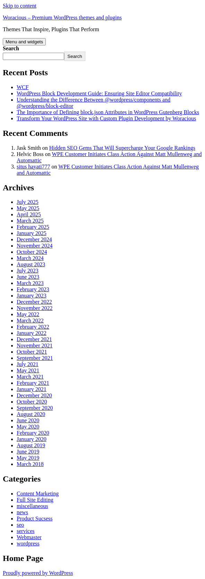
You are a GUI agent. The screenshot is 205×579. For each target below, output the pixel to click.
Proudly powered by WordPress (38, 573)
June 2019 (28, 452)
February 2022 (33, 327)
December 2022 (34, 302)
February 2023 (33, 289)
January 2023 (31, 296)
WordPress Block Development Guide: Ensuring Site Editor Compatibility (99, 93)
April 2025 (29, 214)
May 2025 (28, 208)
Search (11, 48)
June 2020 (28, 420)
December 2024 (34, 239)
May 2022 (28, 314)
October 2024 (32, 252)
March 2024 (30, 258)
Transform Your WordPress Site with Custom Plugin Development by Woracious (106, 118)
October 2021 (32, 352)
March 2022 (30, 320)
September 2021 (35, 358)
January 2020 (31, 439)
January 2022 (31, 333)
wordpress (28, 543)
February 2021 (33, 383)
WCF (23, 87)
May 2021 (28, 370)
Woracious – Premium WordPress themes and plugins (62, 17)
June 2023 (28, 277)
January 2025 (31, 233)
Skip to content (19, 6)
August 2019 (31, 445)
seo (20, 525)
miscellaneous (32, 506)
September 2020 (35, 408)
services (26, 531)
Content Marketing (38, 493)
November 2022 (35, 308)
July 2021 (28, 364)
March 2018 (30, 464)
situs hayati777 (33, 167)
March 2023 (30, 283)
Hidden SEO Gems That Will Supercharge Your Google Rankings (122, 148)
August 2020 (31, 414)
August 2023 (31, 264)
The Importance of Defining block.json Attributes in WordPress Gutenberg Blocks (108, 112)
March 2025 (30, 221)
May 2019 (28, 458)
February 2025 (33, 227)
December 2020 (34, 395)
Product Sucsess (35, 518)
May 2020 (28, 427)
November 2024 (35, 246)
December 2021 (34, 339)
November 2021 (35, 345)
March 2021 (30, 377)
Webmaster (29, 537)
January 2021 (31, 389)
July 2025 (28, 202)
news (22, 512)
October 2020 (32, 402)
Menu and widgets (24, 41)
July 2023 (28, 271)
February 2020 (33, 433)
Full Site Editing (35, 500)
